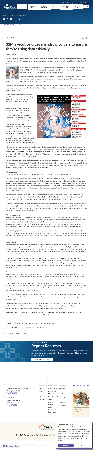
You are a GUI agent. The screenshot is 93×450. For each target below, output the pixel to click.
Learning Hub (63, 398)
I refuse (83, 445)
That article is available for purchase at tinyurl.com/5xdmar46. (39, 315)
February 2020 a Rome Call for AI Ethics (46, 150)
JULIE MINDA (13, 55)
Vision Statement (41, 393)
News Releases (53, 389)
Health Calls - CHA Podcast (52, 393)
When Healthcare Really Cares (52, 410)
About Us (41, 389)
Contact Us (41, 401)
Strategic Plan (42, 398)
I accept (65, 445)
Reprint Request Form (44, 360)
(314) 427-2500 (11, 406)
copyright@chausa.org (39, 328)
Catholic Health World (9, 25)
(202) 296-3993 (11, 394)
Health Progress (51, 404)
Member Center (62, 390)
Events (61, 395)
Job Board (62, 406)
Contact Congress (62, 402)
